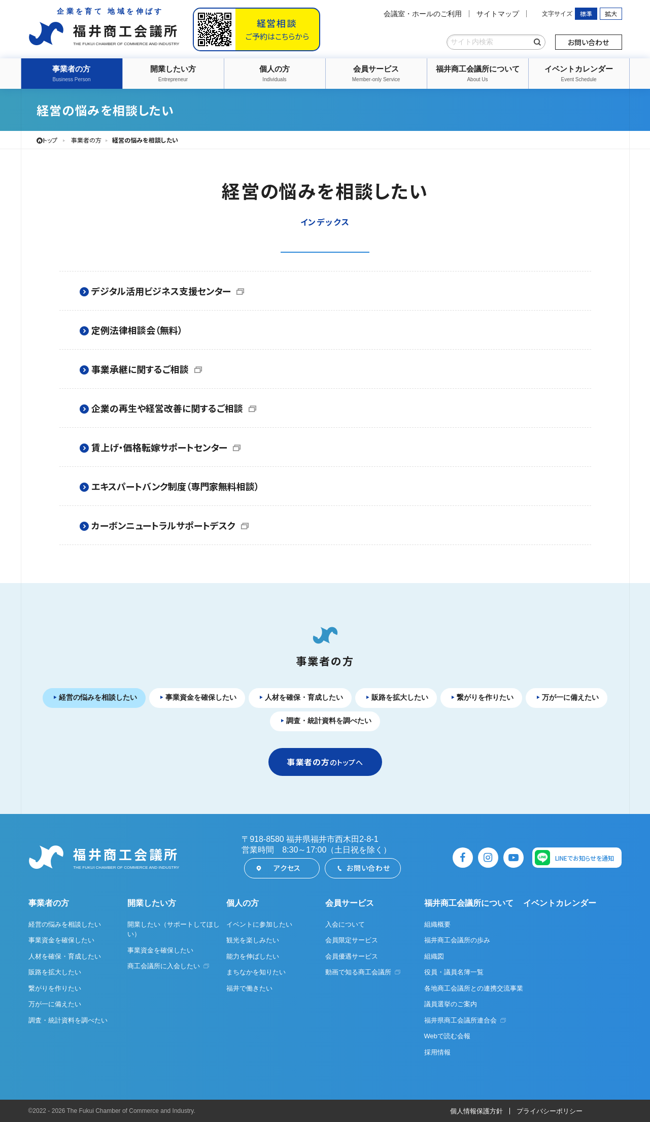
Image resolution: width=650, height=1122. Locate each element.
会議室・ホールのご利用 (423, 13)
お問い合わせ (588, 42)
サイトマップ (497, 13)
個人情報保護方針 (476, 1111)
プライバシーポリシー (550, 1111)
